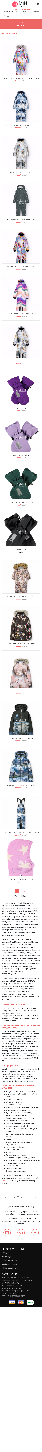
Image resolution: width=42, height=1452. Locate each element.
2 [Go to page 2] (21, 1036)
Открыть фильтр (9, 33)
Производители (10, 1413)
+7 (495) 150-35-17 (11, 1428)
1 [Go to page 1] (17, 1036)
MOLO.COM (7, 1326)
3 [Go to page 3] (24, 1036)
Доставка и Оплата (11, 1405)
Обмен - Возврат (10, 1409)
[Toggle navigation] (4, 4)
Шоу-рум (6, 1402)
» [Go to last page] (31, 1036)
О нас (5, 1398)
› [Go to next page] (28, 1036)
